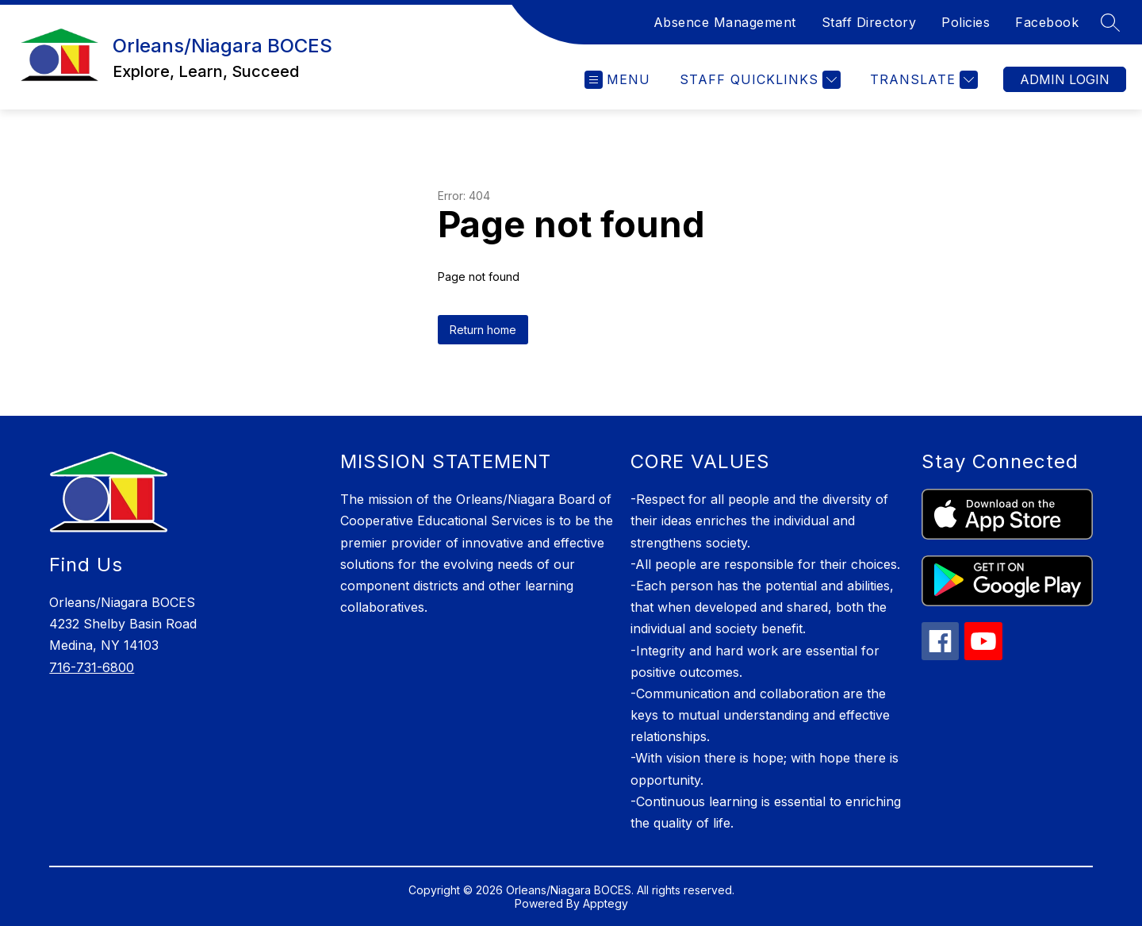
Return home (483, 329)
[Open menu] (617, 80)
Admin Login (1064, 79)
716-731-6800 (91, 667)
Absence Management (724, 22)
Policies (965, 22)
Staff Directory (869, 22)
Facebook (1047, 22)
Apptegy (605, 903)
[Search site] (1110, 22)
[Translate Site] (922, 80)
